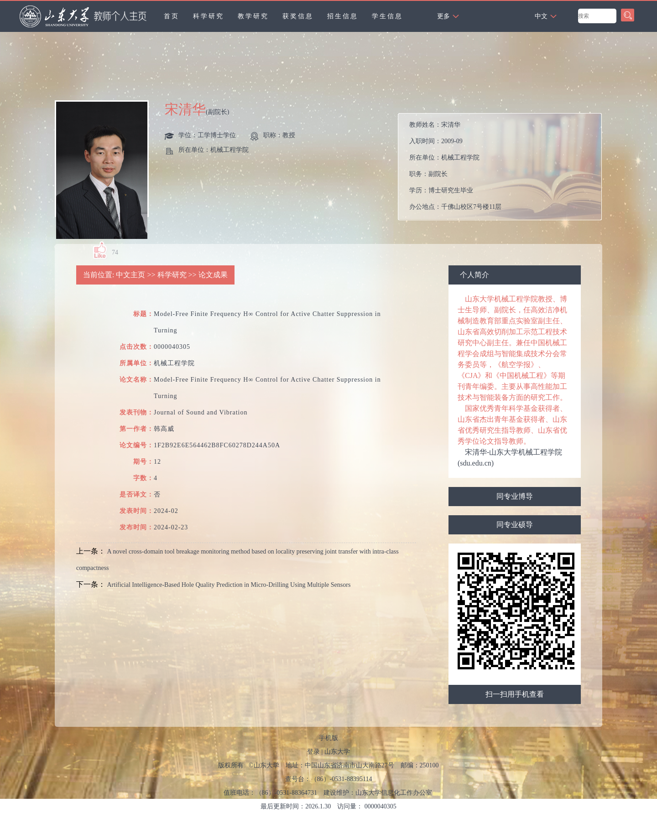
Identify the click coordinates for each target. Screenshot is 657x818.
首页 (171, 16)
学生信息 (387, 16)
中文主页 (130, 275)
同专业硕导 (514, 524)
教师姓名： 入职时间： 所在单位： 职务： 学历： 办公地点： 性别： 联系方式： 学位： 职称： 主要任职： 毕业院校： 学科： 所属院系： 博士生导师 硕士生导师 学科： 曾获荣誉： (502, 169)
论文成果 (213, 275)
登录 (313, 751)
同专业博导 (514, 496)
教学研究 (253, 16)
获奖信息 (297, 16)
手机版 (328, 738)
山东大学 (337, 751)
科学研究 (208, 16)
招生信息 (342, 16)
